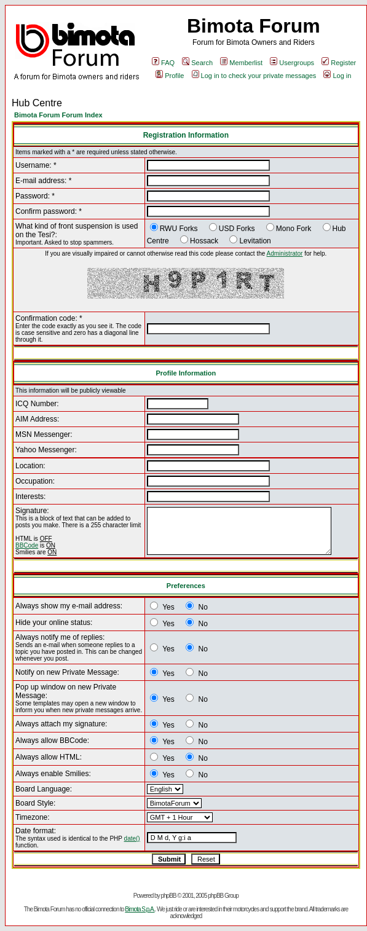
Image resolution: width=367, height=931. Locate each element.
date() (132, 838)
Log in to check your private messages (254, 75)
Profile (170, 75)
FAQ (163, 62)
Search (197, 62)
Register (339, 62)
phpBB (168, 895)
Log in (337, 75)
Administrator (285, 253)
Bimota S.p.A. (139, 909)
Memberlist (241, 62)
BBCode (26, 545)
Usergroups (292, 62)
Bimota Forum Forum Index (58, 115)
